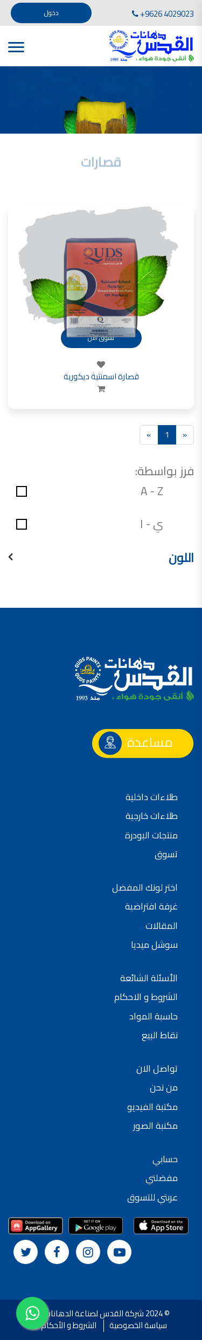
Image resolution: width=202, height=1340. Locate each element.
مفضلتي (161, 1177)
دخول (51, 12)
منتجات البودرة (151, 835)
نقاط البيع (160, 1035)
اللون (181, 558)
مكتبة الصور (155, 1125)
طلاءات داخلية (152, 797)
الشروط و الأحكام (68, 1325)
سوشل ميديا (154, 944)
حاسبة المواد (153, 1016)
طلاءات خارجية (152, 815)
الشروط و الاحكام (146, 996)
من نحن (164, 1087)
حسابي (165, 1159)
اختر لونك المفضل (145, 887)
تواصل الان (157, 1068)
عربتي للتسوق (152, 1197)
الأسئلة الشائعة (149, 978)
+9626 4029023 (163, 14)
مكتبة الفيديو (152, 1106)
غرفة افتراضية (151, 906)
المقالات (161, 925)
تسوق (166, 854)
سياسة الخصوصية (138, 1325)
